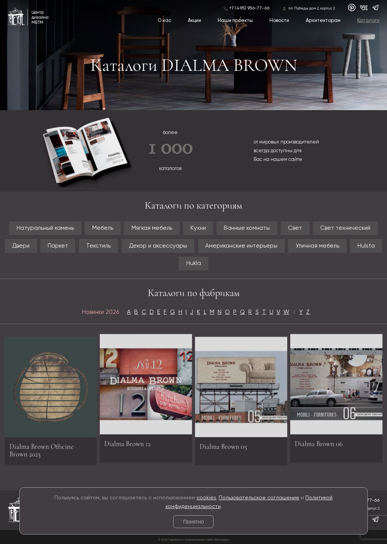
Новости (279, 20)
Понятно (193, 522)
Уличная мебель (317, 246)
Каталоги (368, 20)
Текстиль (98, 246)
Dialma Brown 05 (223, 448)
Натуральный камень (45, 228)
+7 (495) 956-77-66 (249, 8)
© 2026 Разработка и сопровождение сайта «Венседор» (193, 539)
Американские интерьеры (241, 246)
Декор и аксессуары (158, 246)
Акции (194, 20)
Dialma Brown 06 (319, 441)
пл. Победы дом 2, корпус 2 (311, 8)
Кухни (198, 228)
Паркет (58, 246)
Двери (20, 246)
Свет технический (345, 228)
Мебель (102, 228)
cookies (206, 497)
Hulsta (366, 246)
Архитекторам (323, 20)
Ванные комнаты (247, 228)
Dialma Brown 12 (127, 441)
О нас (164, 20)
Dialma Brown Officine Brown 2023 (41, 452)
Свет (295, 228)
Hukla (193, 263)
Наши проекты (235, 20)
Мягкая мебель (152, 228)
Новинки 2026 (100, 312)
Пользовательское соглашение (259, 497)
